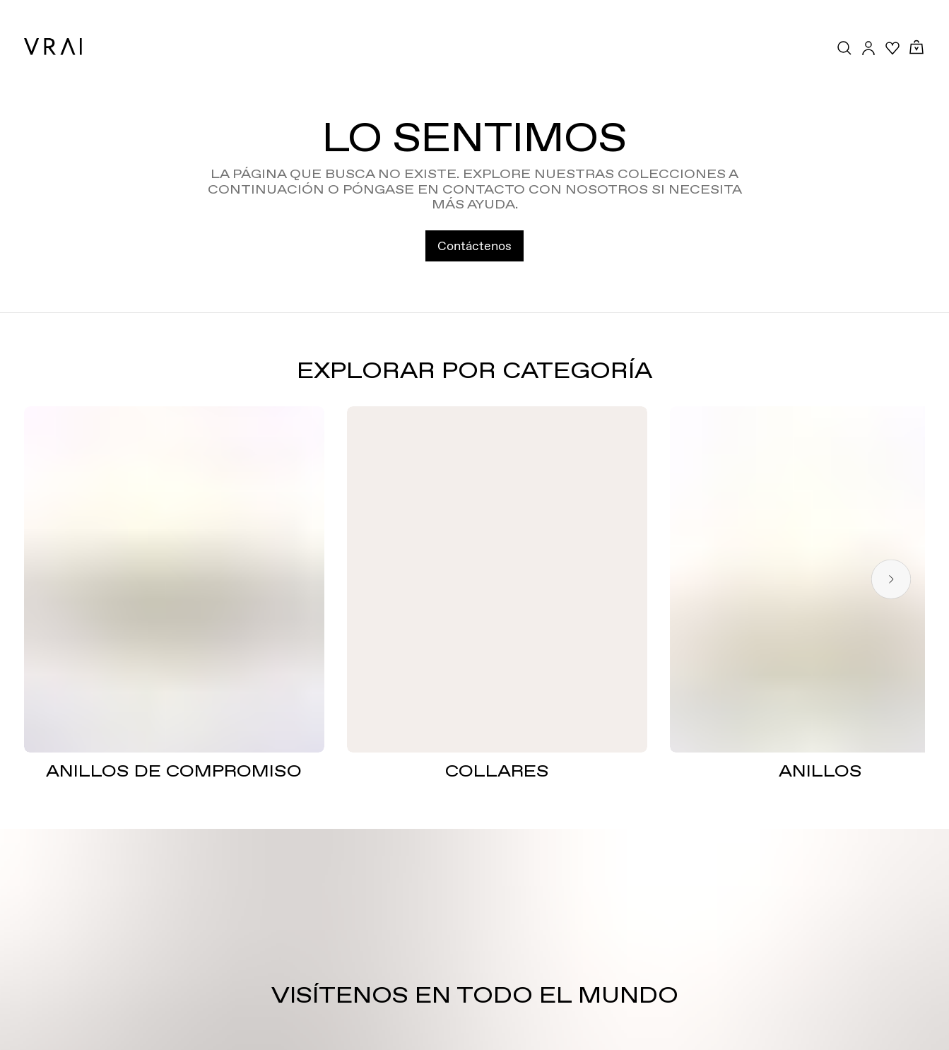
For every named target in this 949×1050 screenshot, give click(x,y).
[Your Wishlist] (892, 48)
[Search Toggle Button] (844, 48)
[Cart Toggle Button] (916, 48)
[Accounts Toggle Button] (868, 48)
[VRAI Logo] (53, 46)
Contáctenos (474, 245)
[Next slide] (891, 579)
